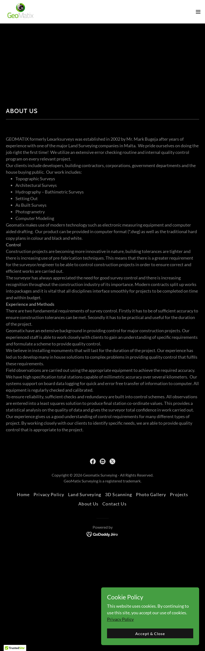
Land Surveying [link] (84, 494)
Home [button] (23, 494)
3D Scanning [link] (118, 494)
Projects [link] (179, 494)
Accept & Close (150, 633)
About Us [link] (88, 503)
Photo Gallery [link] (151, 494)
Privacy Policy (120, 619)
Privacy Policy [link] (49, 494)
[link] (20, 12)
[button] (198, 12)
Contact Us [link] (114, 503)
